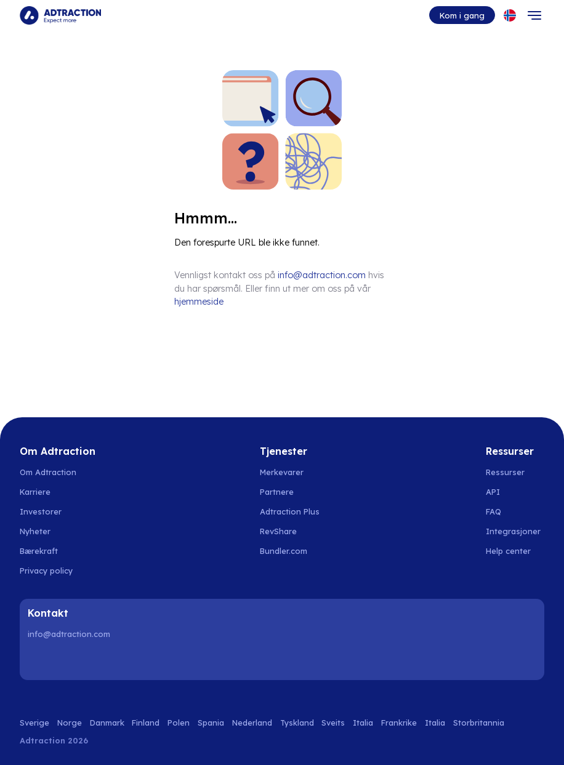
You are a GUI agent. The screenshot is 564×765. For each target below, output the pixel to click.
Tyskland (297, 722)
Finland (145, 722)
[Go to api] (515, 492)
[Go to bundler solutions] (290, 551)
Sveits (333, 722)
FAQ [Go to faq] (493, 511)
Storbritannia (478, 722)
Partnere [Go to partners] (277, 492)
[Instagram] (71, 660)
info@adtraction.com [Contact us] (322, 275)
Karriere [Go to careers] (35, 492)
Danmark (107, 722)
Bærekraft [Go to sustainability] (39, 551)
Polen (178, 722)
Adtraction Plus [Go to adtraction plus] (290, 511)
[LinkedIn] (39, 660)
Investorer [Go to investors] (41, 511)
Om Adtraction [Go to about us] (48, 472)
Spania (211, 722)
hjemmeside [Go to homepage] (199, 301)
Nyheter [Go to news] (35, 531)
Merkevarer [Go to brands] (282, 472)
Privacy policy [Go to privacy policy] (46, 570)
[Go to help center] (515, 551)
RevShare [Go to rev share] (278, 531)
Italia (363, 722)
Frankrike (399, 722)
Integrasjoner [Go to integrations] (513, 531)
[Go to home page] (60, 15)
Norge (69, 722)
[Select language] (510, 15)
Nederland (252, 722)
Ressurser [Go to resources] (505, 472)
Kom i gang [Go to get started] (462, 15)
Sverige (34, 722)
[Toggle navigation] (534, 15)
